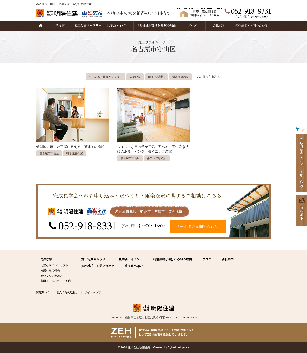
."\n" (208, 77)
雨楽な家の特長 (50, 270)
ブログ (192, 25)
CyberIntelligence (178, 347)
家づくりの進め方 (52, 275)
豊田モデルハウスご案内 (56, 280)
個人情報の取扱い (67, 292)
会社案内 (219, 25)
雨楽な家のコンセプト (54, 265)
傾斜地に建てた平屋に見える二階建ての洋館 (70, 147)
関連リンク (43, 292)
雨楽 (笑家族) (156, 76)
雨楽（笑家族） (157, 158)
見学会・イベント (119, 25)
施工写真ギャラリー (88, 25)
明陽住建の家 (180, 76)
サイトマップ (92, 292)
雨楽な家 (59, 25)
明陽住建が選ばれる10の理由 (156, 25)
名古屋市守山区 (49, 153)
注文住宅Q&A (134, 266)
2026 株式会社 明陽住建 (136, 347)
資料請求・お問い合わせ (251, 25)
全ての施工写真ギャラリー (105, 76)
